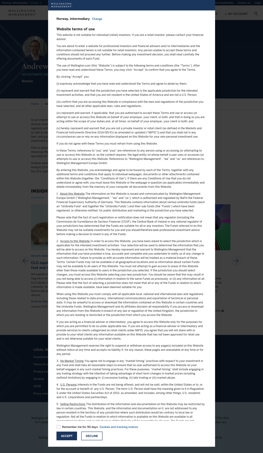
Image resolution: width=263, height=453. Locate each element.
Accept (67, 436)
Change (97, 19)
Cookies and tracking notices (119, 427)
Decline (92, 436)
